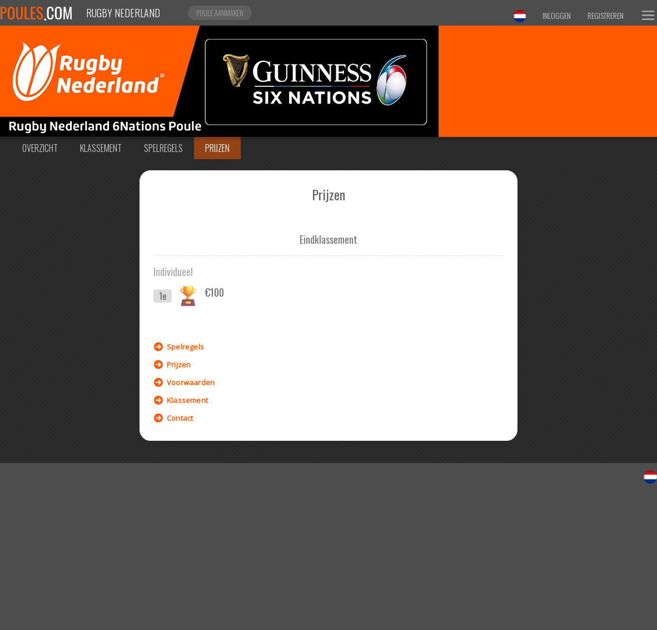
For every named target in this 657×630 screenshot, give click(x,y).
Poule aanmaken (219, 12)
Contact (180, 418)
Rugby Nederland (123, 13)
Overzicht (40, 148)
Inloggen (556, 15)
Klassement (101, 148)
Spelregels (163, 148)
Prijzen (217, 148)
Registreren (606, 15)
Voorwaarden (191, 382)
